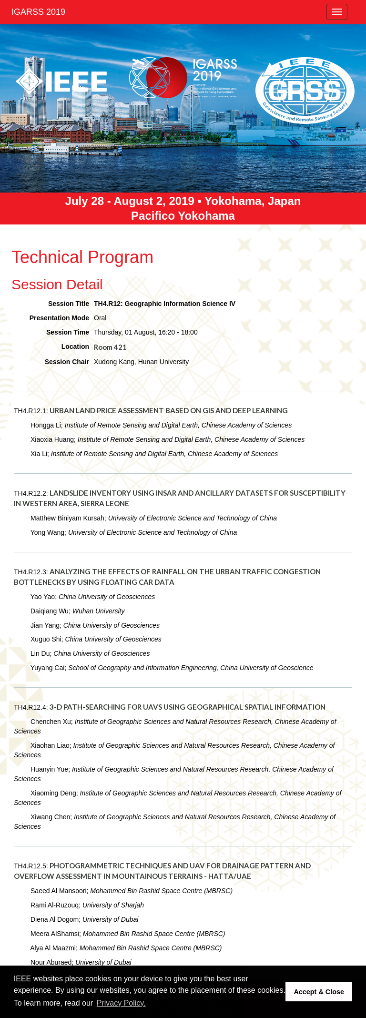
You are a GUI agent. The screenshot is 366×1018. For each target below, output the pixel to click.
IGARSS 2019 (38, 12)
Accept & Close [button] (319, 992)
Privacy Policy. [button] (121, 1003)
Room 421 (110, 347)
